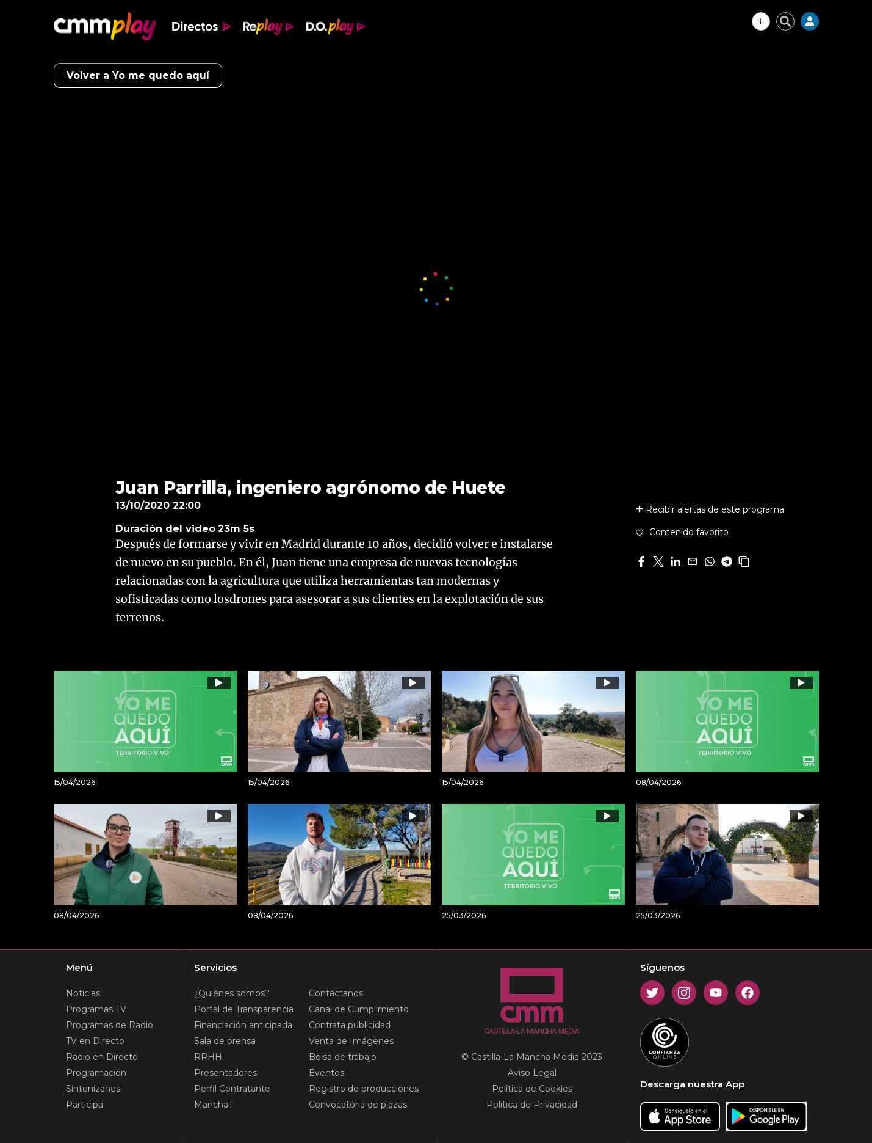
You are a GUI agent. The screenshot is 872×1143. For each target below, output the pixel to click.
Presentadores (225, 1072)
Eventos (326, 1072)
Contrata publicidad (350, 1025)
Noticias (83, 993)
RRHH (208, 1056)
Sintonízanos (93, 1088)
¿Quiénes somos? (232, 993)
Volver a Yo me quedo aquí (138, 75)
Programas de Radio (109, 1025)
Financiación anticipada (243, 1025)
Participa (84, 1104)
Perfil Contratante (232, 1088)
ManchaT (213, 1104)
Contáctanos (336, 993)
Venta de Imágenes (351, 1040)
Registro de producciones (364, 1088)
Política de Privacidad (531, 1104)
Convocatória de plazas (358, 1104)
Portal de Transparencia (244, 1009)
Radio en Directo (102, 1056)
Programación (96, 1072)
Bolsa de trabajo (343, 1056)
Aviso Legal (532, 1072)
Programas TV (96, 1009)
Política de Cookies (532, 1088)
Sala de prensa (225, 1040)
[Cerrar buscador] (785, 21)
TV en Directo (95, 1040)
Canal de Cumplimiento (359, 1009)
